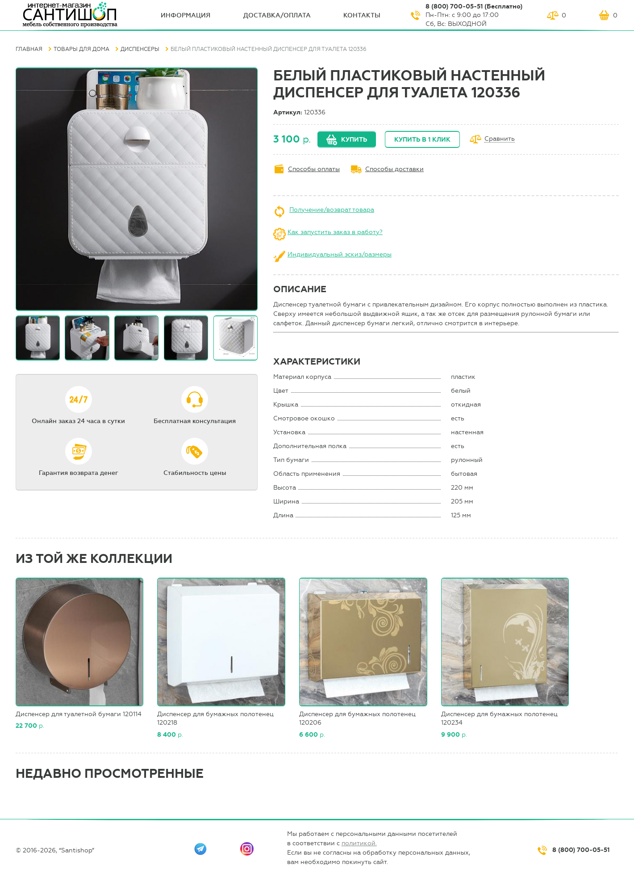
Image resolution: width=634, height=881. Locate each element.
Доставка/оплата (277, 15)
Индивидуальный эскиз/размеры (340, 254)
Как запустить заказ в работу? (335, 232)
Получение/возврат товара (331, 210)
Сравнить (499, 139)
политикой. (359, 843)
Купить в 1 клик (422, 139)
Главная (29, 49)
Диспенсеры (140, 49)
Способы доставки (394, 169)
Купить (354, 139)
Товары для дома (81, 49)
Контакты (361, 15)
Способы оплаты (314, 169)
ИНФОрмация (185, 15)
